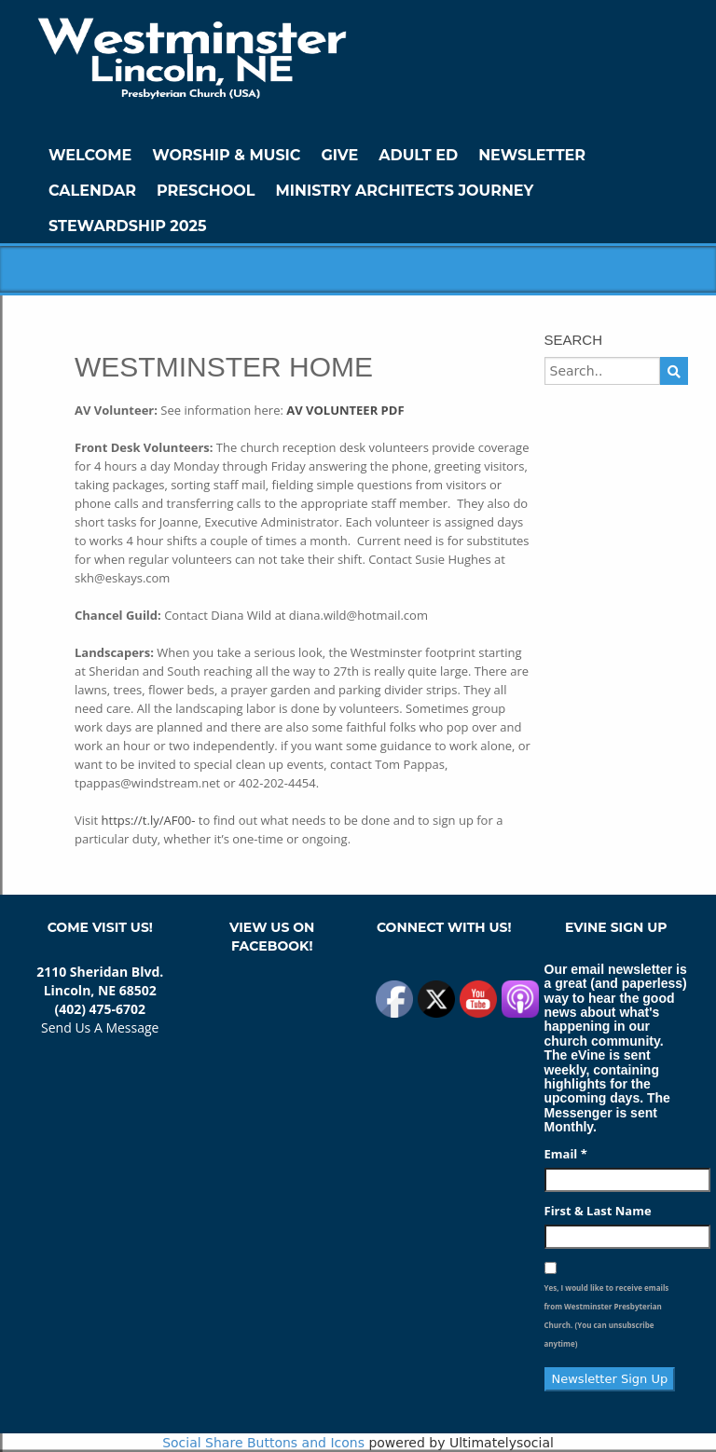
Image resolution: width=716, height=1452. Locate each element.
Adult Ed (418, 155)
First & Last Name (598, 1210)
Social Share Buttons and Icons (263, 1442)
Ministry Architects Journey (404, 190)
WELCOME (89, 155)
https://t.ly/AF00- (149, 820)
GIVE (339, 155)
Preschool (206, 190)
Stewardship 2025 (127, 226)
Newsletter (531, 155)
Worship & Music (226, 155)
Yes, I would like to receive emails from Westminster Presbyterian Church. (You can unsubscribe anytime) (606, 1315)
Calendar (92, 190)
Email (565, 1153)
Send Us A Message (99, 1027)
